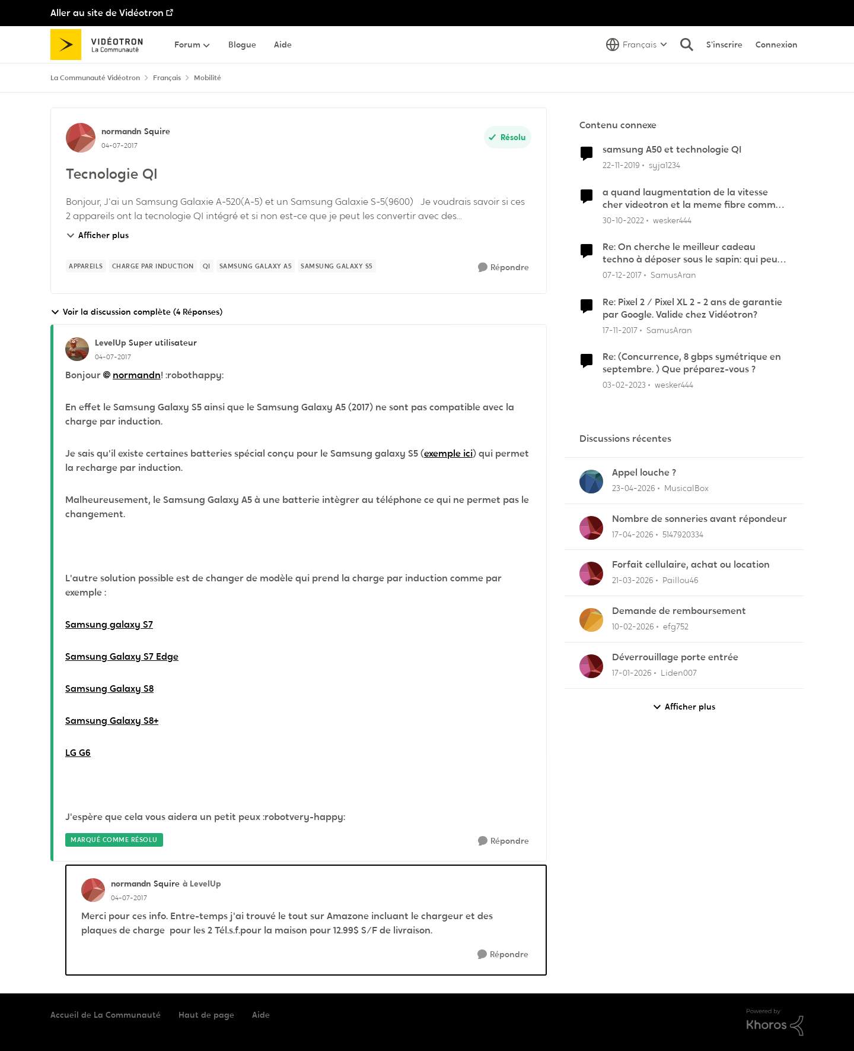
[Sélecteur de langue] (637, 44)
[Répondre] (503, 267)
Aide (261, 1014)
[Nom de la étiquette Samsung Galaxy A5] (255, 266)
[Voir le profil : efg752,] (591, 620)
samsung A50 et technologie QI (672, 150)
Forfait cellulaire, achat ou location (691, 565)
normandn (137, 375)
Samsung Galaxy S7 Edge (122, 656)
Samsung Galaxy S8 (109, 688)
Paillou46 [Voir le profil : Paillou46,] (680, 580)
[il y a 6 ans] (621, 165)
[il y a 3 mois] (633, 488)
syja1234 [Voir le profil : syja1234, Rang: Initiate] (664, 165)
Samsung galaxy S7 (109, 624)
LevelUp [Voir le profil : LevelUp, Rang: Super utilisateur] (110, 342)
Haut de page (206, 1014)
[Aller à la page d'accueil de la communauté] (100, 44)
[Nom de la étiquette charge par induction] (153, 266)
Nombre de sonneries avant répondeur (699, 519)
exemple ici (448, 453)
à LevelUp (202, 883)
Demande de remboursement (679, 611)
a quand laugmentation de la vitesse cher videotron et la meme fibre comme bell (692, 198)
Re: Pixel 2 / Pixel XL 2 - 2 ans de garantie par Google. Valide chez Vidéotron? (692, 308)
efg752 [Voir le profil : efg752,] (676, 626)
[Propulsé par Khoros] (775, 1022)
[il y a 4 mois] (633, 580)
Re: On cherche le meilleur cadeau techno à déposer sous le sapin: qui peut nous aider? (692, 253)
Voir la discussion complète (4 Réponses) (136, 312)
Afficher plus (97, 235)
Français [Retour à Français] (167, 78)
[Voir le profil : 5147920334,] (591, 528)
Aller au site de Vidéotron (107, 13)
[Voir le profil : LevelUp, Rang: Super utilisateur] (77, 349)
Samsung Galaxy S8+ (111, 720)
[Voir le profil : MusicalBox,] (591, 481)
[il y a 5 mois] (633, 627)
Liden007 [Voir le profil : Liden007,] (679, 672)
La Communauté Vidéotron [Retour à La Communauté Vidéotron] (95, 78)
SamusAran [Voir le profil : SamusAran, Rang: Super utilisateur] (673, 275)
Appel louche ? (644, 473)
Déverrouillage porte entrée (675, 657)
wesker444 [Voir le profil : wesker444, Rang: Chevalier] (672, 219)
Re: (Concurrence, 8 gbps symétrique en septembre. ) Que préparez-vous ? (692, 363)
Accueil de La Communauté (105, 1014)
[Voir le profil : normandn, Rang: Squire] (80, 138)
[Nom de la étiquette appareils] (86, 266)
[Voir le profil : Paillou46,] (591, 573)
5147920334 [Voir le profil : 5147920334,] (682, 533)
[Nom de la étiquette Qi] (207, 266)
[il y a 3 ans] (623, 220)
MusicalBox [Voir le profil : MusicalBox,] (686, 488)
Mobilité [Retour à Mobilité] (207, 78)
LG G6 (78, 752)
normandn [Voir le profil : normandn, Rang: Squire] (121, 131)
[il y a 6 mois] (632, 673)
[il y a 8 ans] (622, 275)
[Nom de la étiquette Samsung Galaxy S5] (337, 266)
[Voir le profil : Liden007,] (591, 666)
